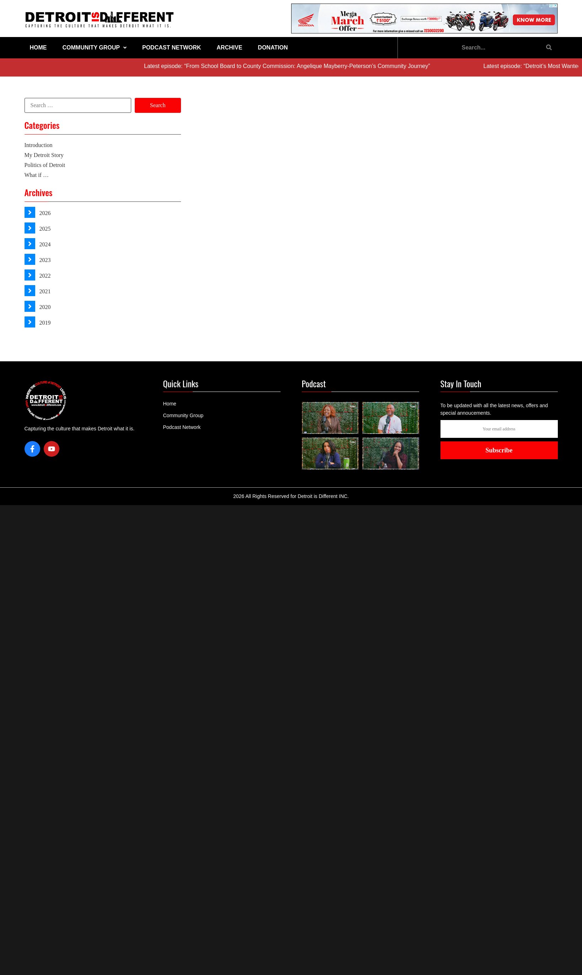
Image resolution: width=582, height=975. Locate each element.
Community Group (95, 47)
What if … (37, 175)
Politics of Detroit (45, 165)
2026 (44, 213)
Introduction (39, 145)
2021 (44, 291)
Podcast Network (171, 47)
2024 (44, 244)
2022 (44, 276)
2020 (44, 307)
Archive (229, 47)
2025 (44, 229)
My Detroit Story (44, 155)
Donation (273, 47)
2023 (44, 260)
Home (38, 47)
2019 (44, 323)
